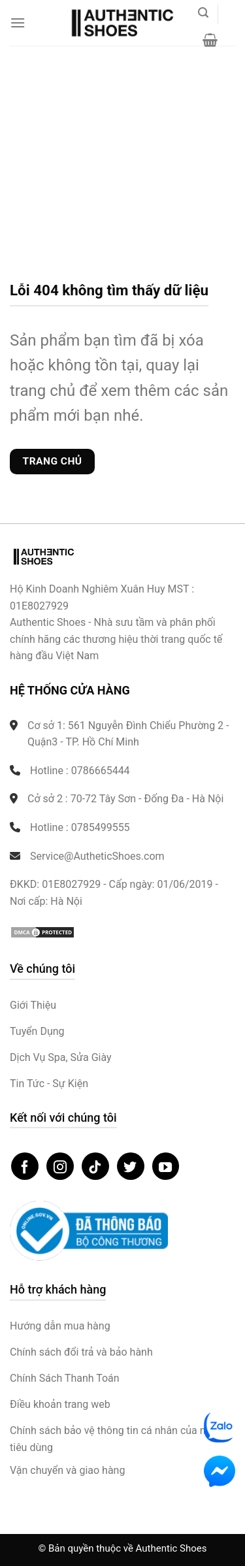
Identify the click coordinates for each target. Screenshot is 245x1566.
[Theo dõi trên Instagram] (60, 1166)
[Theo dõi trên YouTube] (166, 1166)
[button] (17, 23)
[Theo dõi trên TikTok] (95, 1166)
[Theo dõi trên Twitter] (130, 1166)
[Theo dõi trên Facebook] (25, 1166)
